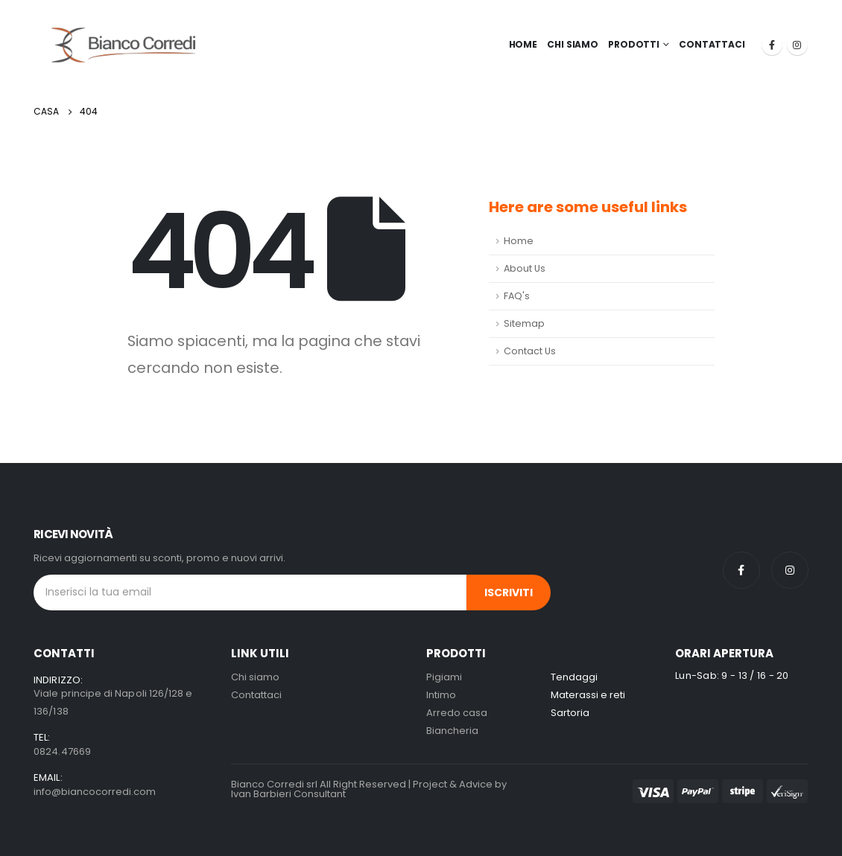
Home (523, 44)
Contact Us (530, 351)
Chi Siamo (572, 44)
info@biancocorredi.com (95, 792)
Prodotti (633, 44)
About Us (524, 268)
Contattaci (712, 44)
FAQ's (517, 296)
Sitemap (524, 323)
